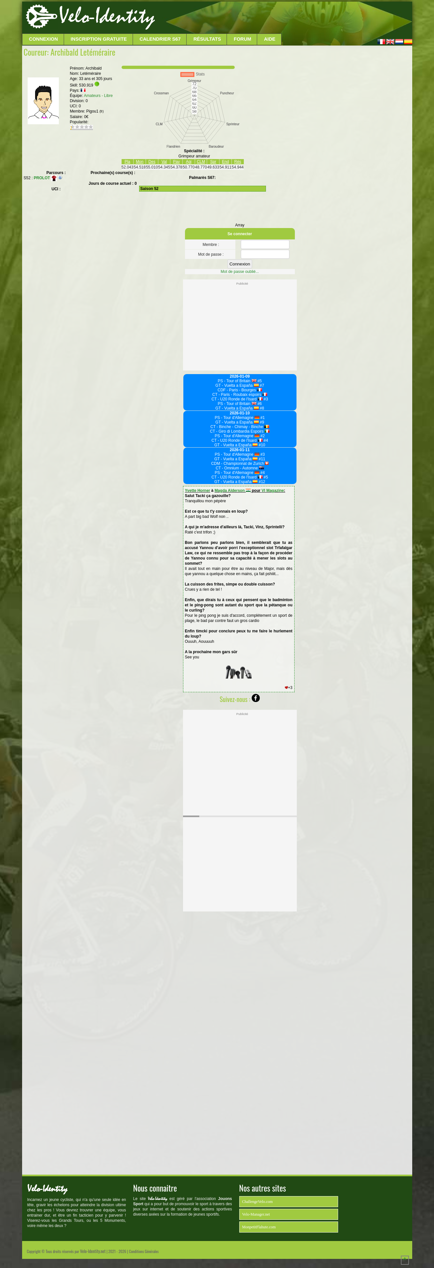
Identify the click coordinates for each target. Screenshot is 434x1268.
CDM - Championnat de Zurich (239, 463)
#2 (262, 436)
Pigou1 (94, 111)
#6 (259, 403)
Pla (127, 161)
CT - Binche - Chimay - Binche (239, 427)
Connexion (43, 39)
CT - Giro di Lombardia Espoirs (240, 431)
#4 (265, 440)
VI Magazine (273, 490)
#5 (259, 381)
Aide (269, 39)
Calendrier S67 (160, 39)
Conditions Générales (144, 1251)
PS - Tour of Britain (237, 381)
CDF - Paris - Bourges (239, 390)
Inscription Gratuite (99, 39)
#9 (261, 422)
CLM (201, 161)
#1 (262, 417)
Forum (242, 39)
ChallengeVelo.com (257, 1201)
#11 (261, 459)
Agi (188, 161)
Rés (237, 161)
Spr (213, 161)
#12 (261, 481)
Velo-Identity (107, 16)
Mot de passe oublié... (240, 271)
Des (152, 161)
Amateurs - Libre (98, 95)
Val (164, 161)
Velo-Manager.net (256, 1214)
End (225, 161)
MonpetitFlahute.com (259, 1227)
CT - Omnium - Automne (240, 468)
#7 (261, 385)
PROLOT (45, 178)
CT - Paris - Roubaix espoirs (239, 394)
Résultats (207, 39)
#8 (261, 408)
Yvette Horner (197, 490)
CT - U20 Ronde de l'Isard (237, 399)
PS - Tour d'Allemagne (237, 417)
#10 (261, 445)
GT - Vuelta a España (237, 385)
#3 (265, 399)
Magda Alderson (233, 490)
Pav (176, 161)
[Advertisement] (282, 18)
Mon (139, 161)
